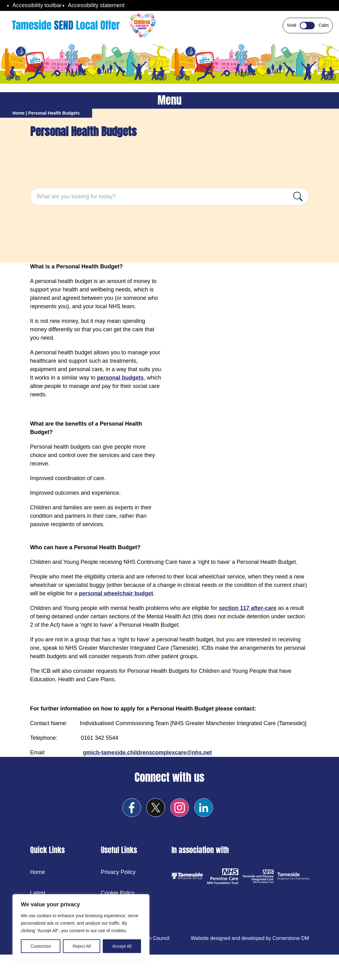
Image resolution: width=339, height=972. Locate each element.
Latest (37, 893)
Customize (41, 946)
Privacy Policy (118, 872)
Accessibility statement (96, 5)
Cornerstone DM (290, 938)
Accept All (121, 946)
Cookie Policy (118, 893)
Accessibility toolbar (37, 5)
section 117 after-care (247, 608)
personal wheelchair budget (116, 593)
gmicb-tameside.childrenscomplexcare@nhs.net (147, 752)
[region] (80, 927)
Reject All (82, 946)
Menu (169, 100)
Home (18, 113)
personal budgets (120, 378)
